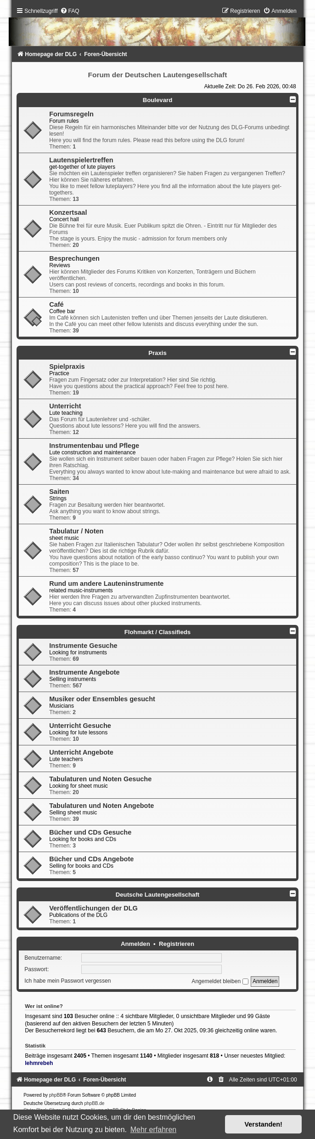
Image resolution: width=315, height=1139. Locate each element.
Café (56, 304)
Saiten (59, 491)
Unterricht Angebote (81, 752)
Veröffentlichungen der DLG (93, 908)
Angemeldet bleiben (219, 981)
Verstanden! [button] (263, 1124)
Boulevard (158, 100)
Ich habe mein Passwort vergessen (67, 981)
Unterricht (65, 406)
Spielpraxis (66, 366)
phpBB (56, 1095)
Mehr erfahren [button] (153, 1129)
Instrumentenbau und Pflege (94, 445)
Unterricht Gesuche (80, 725)
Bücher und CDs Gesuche (90, 832)
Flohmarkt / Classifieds (157, 632)
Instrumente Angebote (84, 672)
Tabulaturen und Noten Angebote (101, 805)
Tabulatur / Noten (76, 531)
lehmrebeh (39, 1063)
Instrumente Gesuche (83, 645)
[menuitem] (69, 11)
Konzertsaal (68, 212)
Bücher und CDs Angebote (91, 859)
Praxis (157, 352)
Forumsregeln (71, 114)
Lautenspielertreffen (81, 160)
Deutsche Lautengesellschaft (157, 894)
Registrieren (176, 943)
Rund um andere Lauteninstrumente (106, 583)
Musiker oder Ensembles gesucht (102, 699)
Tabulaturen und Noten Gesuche (100, 779)
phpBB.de (94, 1103)
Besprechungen (74, 258)
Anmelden (135, 943)
